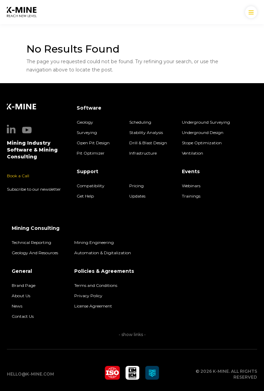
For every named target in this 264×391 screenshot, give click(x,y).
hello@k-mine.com (30, 374)
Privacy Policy (88, 295)
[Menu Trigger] (251, 12)
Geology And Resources (35, 252)
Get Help (85, 196)
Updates (137, 196)
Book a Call (18, 175)
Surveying (87, 132)
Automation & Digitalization (103, 252)
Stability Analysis (146, 132)
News (17, 306)
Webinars (191, 185)
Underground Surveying (206, 122)
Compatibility (90, 185)
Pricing (136, 185)
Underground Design (202, 132)
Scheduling (140, 122)
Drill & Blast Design (148, 142)
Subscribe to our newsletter (34, 189)
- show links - (132, 334)
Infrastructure (143, 153)
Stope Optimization (202, 142)
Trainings (191, 196)
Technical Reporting (31, 242)
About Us (21, 295)
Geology (85, 122)
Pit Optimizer (90, 153)
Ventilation (192, 153)
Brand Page (23, 285)
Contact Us (23, 316)
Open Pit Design (93, 142)
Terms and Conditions (95, 285)
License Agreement (93, 306)
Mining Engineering (94, 242)
